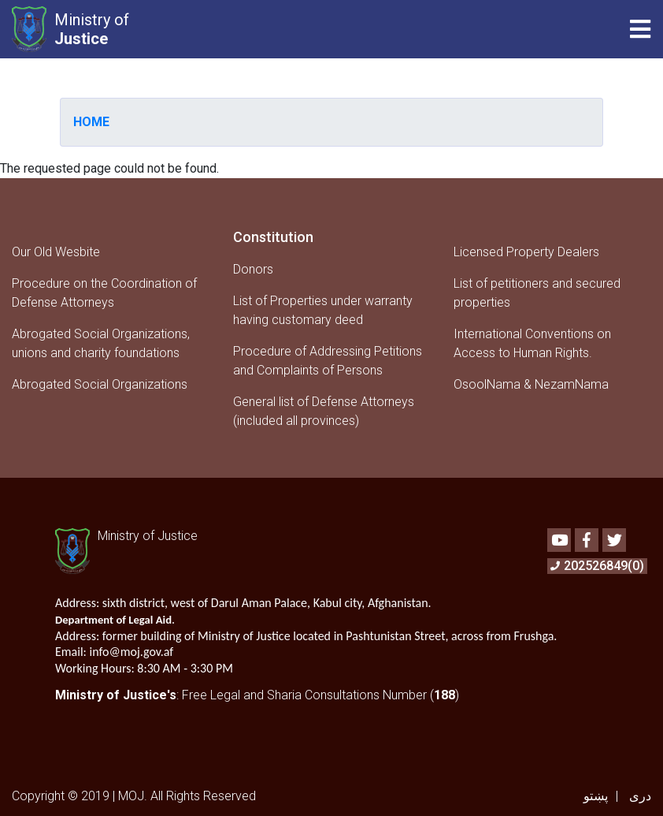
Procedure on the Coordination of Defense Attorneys (104, 293)
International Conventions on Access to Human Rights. (532, 343)
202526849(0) (597, 565)
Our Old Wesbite (56, 251)
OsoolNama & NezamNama (531, 384)
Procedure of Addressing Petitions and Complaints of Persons (327, 361)
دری (640, 795)
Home (91, 121)
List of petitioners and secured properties (537, 293)
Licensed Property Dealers (526, 251)
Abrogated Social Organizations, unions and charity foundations (101, 343)
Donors (253, 269)
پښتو (595, 795)
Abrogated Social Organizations (99, 384)
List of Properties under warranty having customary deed (323, 310)
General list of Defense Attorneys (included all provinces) (323, 411)
